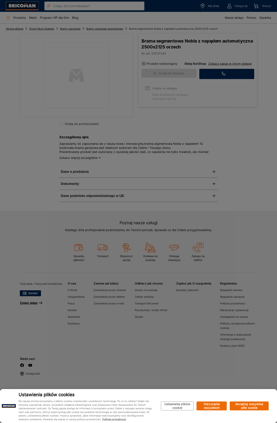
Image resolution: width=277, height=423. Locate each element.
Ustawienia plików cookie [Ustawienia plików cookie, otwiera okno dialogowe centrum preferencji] (177, 406)
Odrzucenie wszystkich (212, 406)
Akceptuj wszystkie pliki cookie (249, 406)
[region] (138, 406)
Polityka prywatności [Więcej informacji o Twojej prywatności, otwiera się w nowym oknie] (114, 419)
